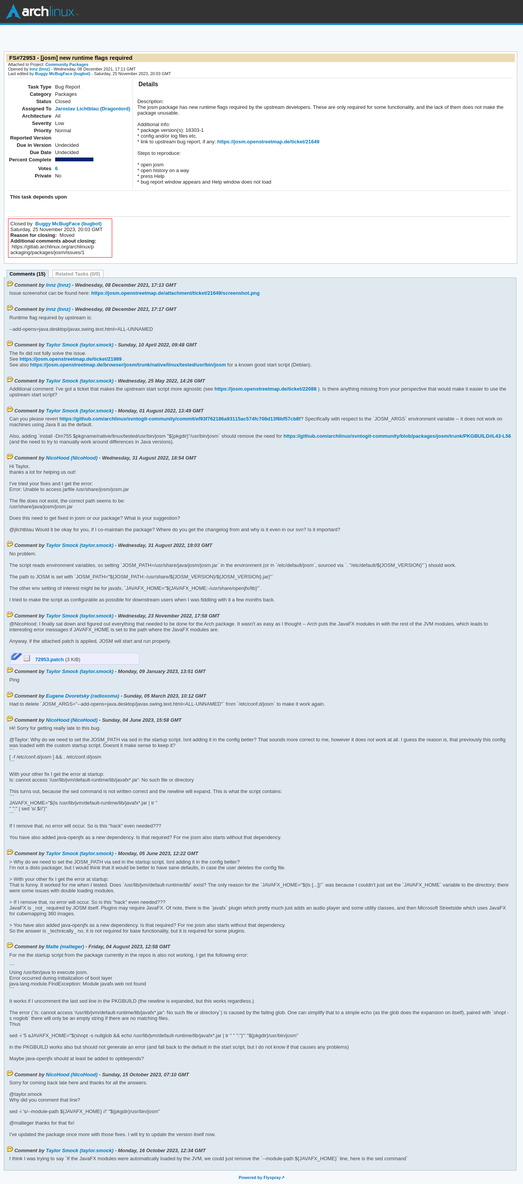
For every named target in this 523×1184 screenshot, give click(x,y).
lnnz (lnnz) (39, 69)
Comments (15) (28, 274)
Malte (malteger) (65, 946)
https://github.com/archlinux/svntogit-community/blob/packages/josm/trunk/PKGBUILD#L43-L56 (396, 436)
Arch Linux (42, 11)
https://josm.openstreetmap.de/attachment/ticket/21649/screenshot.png (175, 293)
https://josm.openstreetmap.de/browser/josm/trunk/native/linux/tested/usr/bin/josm (127, 365)
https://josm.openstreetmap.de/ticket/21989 (70, 359)
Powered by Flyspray (260, 1177)
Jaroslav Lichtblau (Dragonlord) (92, 109)
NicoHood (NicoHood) (72, 458)
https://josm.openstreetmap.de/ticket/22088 (264, 389)
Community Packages (67, 64)
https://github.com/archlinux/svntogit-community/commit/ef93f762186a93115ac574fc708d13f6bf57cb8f (179, 419)
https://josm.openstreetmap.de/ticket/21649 (267, 142)
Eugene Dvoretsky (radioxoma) (82, 696)
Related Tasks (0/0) (78, 274)
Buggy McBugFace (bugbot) (62, 73)
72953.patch (44, 659)
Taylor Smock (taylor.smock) (80, 345)
